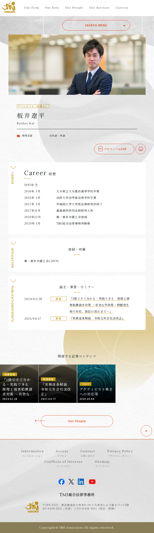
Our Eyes (52, 7)
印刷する (145, 149)
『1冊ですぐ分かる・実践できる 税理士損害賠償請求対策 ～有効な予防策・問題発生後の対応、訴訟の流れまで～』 (100, 304)
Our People (74, 7)
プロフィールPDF (115, 149)
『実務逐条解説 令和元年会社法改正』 (97, 318)
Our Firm (31, 7)
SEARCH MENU (101, 25)
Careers (122, 7)
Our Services (99, 7)
